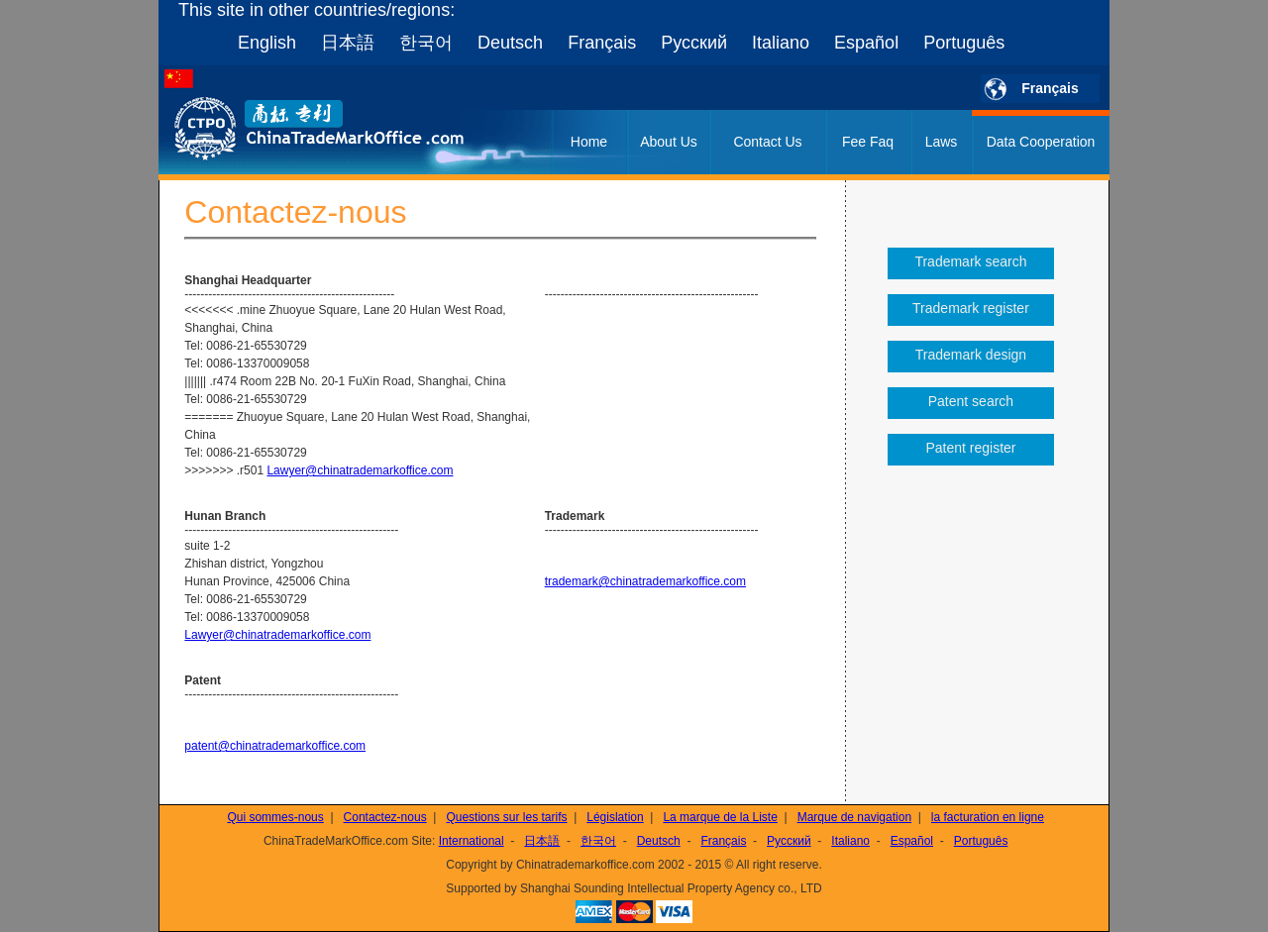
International (471, 841)
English (267, 42)
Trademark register (970, 308)
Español (866, 42)
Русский (694, 42)
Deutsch (510, 42)
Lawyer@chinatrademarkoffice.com (359, 470)
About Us (668, 142)
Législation (614, 817)
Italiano (780, 42)
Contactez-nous (385, 817)
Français (602, 42)
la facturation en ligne (987, 817)
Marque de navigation (854, 817)
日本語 (347, 42)
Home (589, 142)
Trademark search (970, 261)
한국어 (426, 42)
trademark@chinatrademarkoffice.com (645, 581)
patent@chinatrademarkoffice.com (275, 746)
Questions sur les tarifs (506, 817)
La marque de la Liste (720, 817)
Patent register (970, 448)
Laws (941, 142)
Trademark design (970, 354)
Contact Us (767, 142)
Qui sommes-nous (275, 817)
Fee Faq (868, 142)
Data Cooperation (1041, 142)
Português (963, 42)
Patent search (970, 401)
